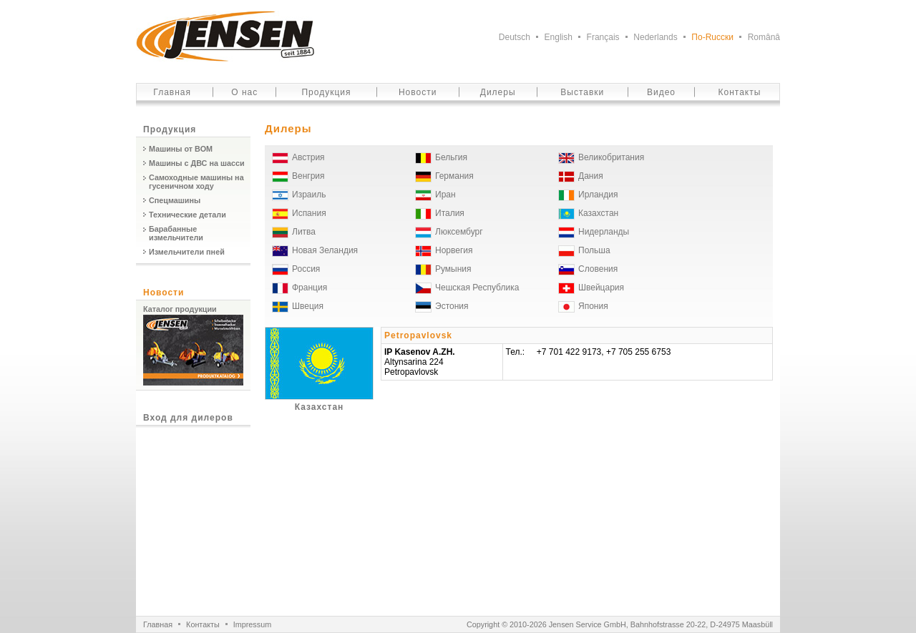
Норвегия (454, 250)
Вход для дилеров (188, 418)
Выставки (582, 92)
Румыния (453, 269)
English (558, 37)
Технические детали (187, 214)
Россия (306, 269)
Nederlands (655, 37)
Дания (590, 176)
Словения (598, 269)
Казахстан (598, 213)
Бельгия (451, 157)
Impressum (252, 624)
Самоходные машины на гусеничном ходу (196, 181)
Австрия (308, 157)
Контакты (739, 92)
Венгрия (308, 176)
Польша (594, 250)
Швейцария (601, 288)
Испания (309, 213)
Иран (445, 195)
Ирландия (598, 195)
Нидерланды (603, 232)
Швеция (307, 306)
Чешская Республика (477, 288)
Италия (449, 213)
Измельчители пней (187, 251)
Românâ (764, 37)
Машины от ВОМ (181, 148)
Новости (418, 92)
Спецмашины (174, 200)
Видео (661, 92)
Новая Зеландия (325, 250)
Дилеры (498, 92)
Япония (593, 306)
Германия (454, 176)
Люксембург (459, 232)
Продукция (326, 92)
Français (603, 37)
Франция (309, 288)
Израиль (309, 195)
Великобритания (611, 157)
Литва (304, 232)
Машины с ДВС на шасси (197, 163)
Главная (172, 92)
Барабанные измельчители (176, 233)
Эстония (452, 306)
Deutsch (514, 37)
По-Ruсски (712, 37)
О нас (244, 92)
